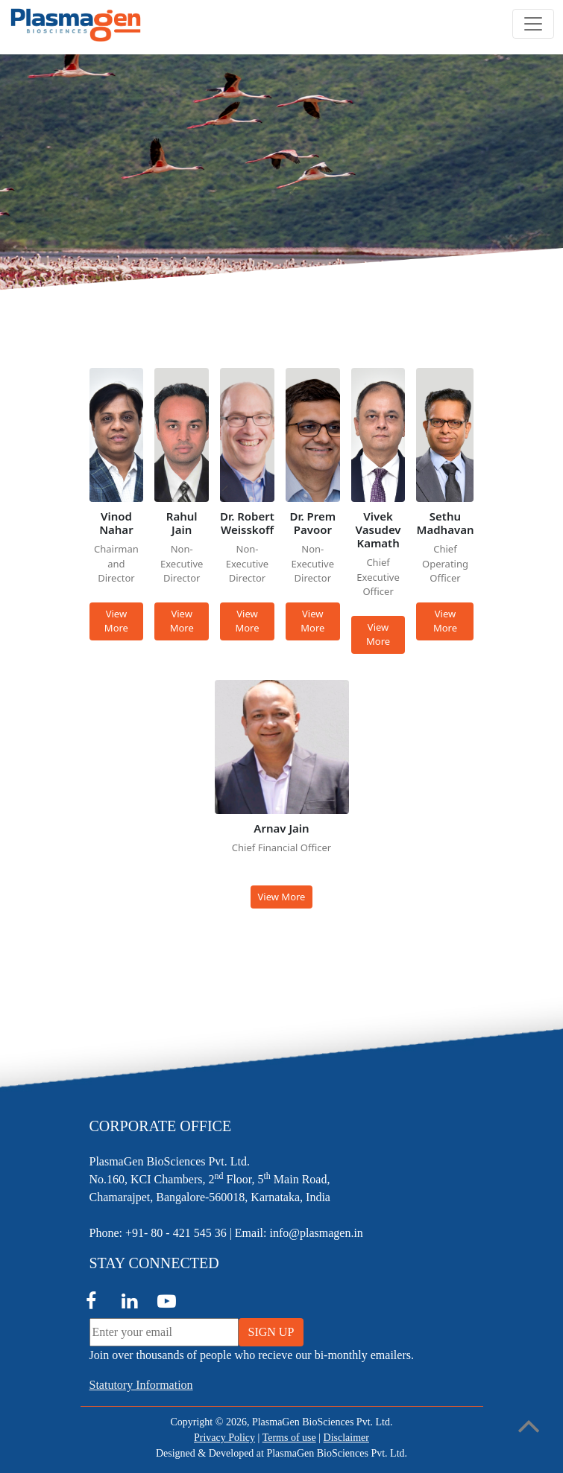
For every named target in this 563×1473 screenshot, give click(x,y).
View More (116, 621)
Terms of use (289, 1437)
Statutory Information (141, 1384)
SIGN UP (271, 1332)
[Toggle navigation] (533, 24)
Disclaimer (346, 1437)
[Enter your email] (164, 1332)
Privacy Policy (224, 1437)
